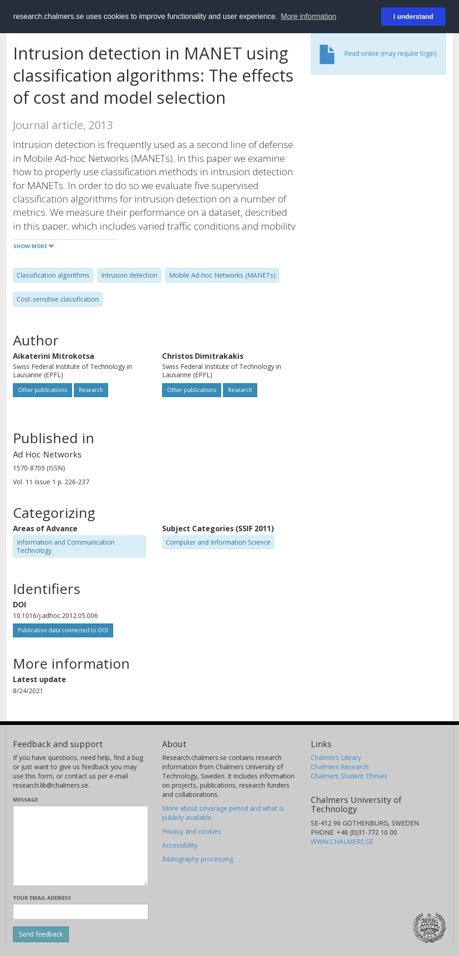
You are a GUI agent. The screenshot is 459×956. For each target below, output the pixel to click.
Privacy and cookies (191, 831)
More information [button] (308, 16)
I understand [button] (413, 16)
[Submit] (41, 934)
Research (91, 390)
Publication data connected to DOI (63, 630)
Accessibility (180, 845)
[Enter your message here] (80, 846)
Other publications (42, 390)
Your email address (42, 897)
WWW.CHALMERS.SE (342, 841)
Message (25, 799)
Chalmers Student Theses (349, 776)
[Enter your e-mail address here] (80, 912)
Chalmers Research (339, 766)
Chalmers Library (336, 757)
